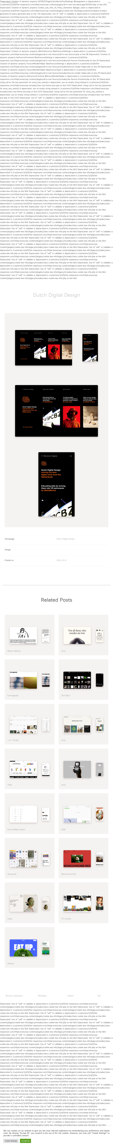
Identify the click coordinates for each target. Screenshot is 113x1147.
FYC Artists (66, 917)
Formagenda (12, 694)
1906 (9, 783)
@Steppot (42, 994)
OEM (63, 828)
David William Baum (16, 828)
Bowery (10, 962)
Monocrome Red (68, 872)
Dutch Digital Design (65, 537)
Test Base (65, 694)
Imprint (70, 994)
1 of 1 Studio (13, 739)
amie (63, 783)
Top (98, 994)
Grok (63, 739)
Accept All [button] (25, 1141)
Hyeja (9, 917)
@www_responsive (14, 994)
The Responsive (10, 2)
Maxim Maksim (14, 649)
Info (109, 2)
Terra (63, 649)
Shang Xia (11, 872)
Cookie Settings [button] (11, 1141)
